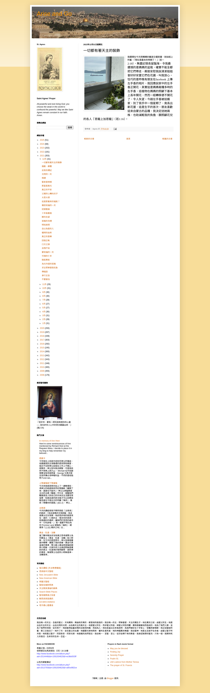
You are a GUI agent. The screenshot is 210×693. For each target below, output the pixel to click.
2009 (42, 371)
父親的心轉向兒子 (50, 193)
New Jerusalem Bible (48, 575)
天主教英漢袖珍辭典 (48, 588)
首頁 (128, 139)
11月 (44, 284)
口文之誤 (46, 244)
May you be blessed (119, 648)
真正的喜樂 (47, 236)
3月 (44, 315)
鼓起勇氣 (46, 260)
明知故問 (46, 225)
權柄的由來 (47, 233)
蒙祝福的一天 (48, 252)
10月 (44, 288)
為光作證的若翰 (49, 264)
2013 (42, 355)
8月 (44, 296)
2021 (42, 155)
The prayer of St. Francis (121, 665)
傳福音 (45, 271)
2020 (42, 328)
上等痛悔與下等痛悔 (48, 483)
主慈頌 (42, 508)
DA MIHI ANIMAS (47, 602)
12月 (44, 159)
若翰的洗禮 (47, 221)
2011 (42, 363)
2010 (42, 367)
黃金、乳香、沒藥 (47, 533)
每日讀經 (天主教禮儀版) (50, 568)
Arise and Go (54, 13)
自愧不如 (46, 248)
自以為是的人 (48, 229)
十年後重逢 (47, 213)
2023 (42, 148)
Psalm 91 (114, 659)
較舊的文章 (167, 139)
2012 (42, 359)
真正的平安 (47, 189)
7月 (44, 300)
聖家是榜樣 (47, 182)
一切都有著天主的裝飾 (52, 162)
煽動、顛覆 (47, 166)
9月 (44, 292)
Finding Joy (115, 652)
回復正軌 (46, 240)
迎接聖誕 (46, 209)
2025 (42, 140)
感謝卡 (42, 458)
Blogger (110, 678)
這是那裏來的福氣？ (51, 201)
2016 (42, 344)
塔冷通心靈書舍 (46, 605)
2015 (42, 347)
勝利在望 (46, 217)
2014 (42, 351)
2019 (42, 332)
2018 (42, 336)
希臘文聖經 (44, 581)
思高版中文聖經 (46, 571)
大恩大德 (46, 197)
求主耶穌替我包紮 (50, 267)
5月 (44, 307)
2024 (42, 144)
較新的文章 (89, 139)
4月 (44, 311)
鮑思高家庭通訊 (46, 599)
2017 (42, 340)
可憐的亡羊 (47, 256)
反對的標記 (47, 170)
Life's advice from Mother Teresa (124, 662)
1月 (44, 323)
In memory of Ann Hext (49, 441)
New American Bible (48, 578)
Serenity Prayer (117, 655)
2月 (44, 319)
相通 (44, 178)
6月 (44, 304)
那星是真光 (47, 186)
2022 (42, 152)
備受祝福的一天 (49, 205)
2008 (42, 375)
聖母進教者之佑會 (47, 595)
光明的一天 (47, 174)
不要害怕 (46, 279)
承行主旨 (46, 275)
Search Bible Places (48, 592)
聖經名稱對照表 (46, 585)
